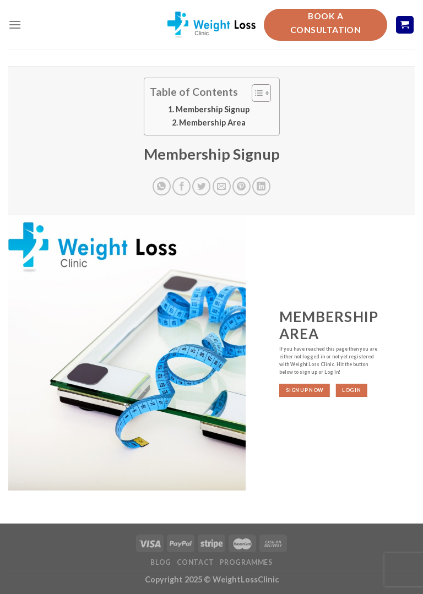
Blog (160, 562)
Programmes (246, 562)
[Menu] (14, 24)
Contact (195, 562)
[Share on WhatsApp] (162, 186)
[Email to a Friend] (222, 186)
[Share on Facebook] (181, 186)
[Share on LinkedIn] (261, 186)
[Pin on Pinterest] (241, 186)
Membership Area (212, 122)
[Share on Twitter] (201, 186)
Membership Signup (213, 109)
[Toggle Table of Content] (255, 93)
